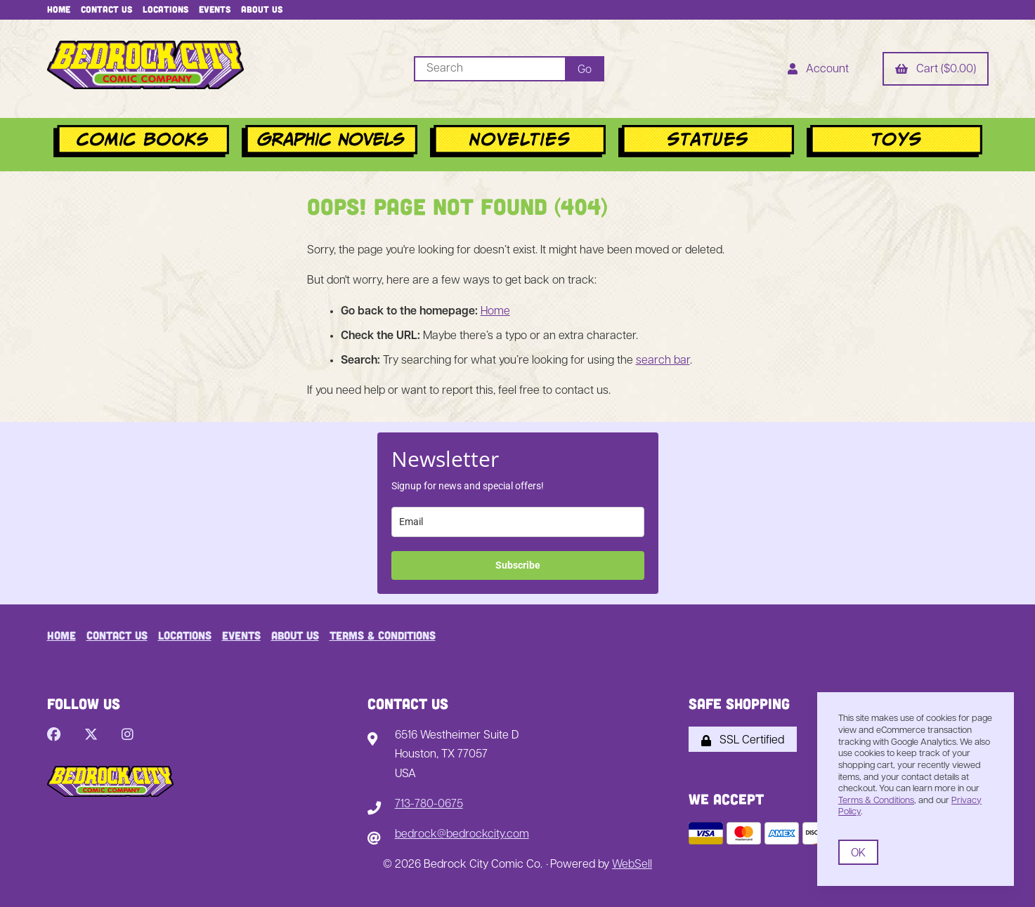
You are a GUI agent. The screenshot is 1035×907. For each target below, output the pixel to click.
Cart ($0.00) (935, 70)
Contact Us (106, 9)
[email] (517, 522)
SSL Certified (742, 740)
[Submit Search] (584, 68)
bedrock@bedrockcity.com (462, 834)
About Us (261, 9)
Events (214, 9)
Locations (165, 9)
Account (818, 70)
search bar (663, 360)
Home (58, 9)
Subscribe (517, 565)
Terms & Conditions (383, 635)
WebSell (632, 864)
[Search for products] (489, 68)
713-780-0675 (429, 804)
